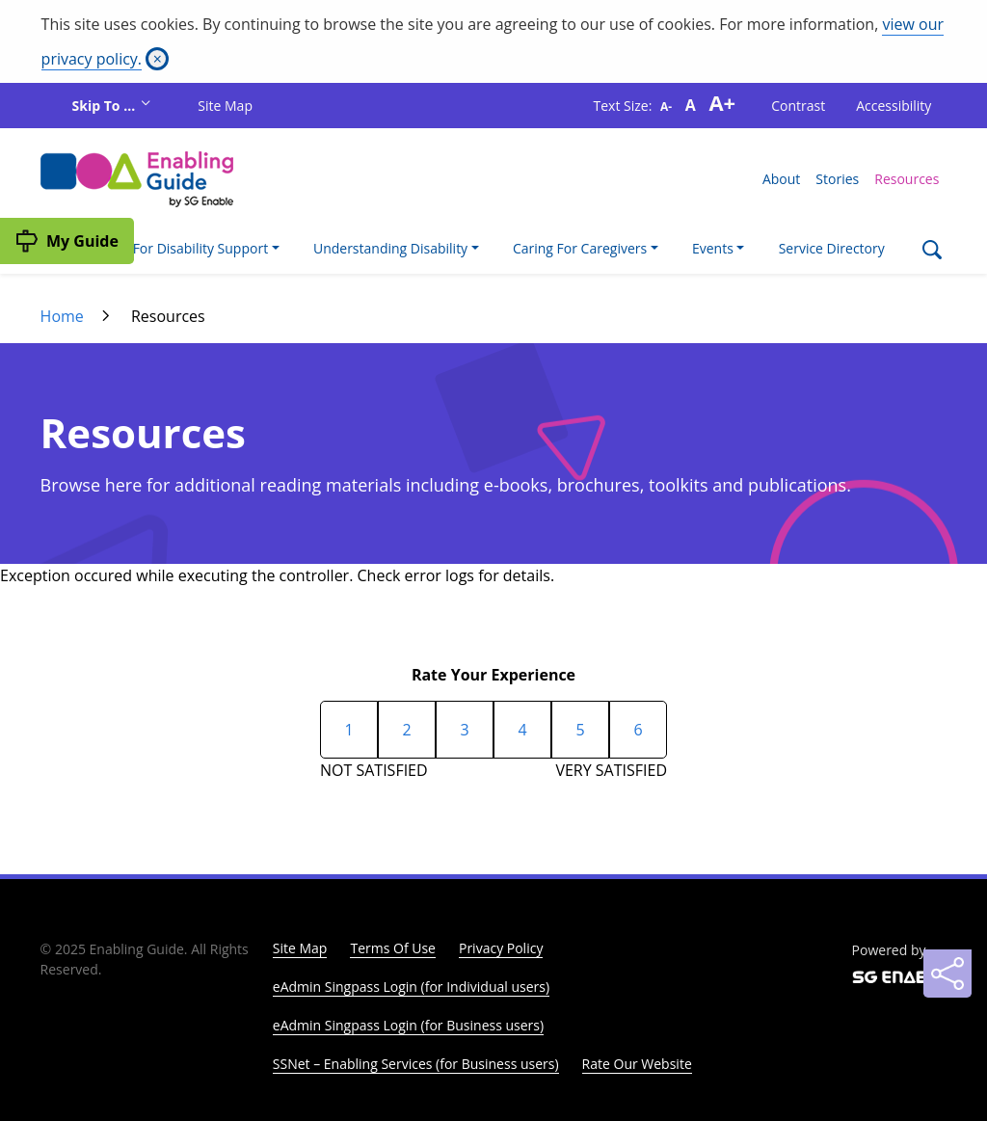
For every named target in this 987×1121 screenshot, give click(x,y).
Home (62, 316)
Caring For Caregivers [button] (580, 248)
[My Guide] (67, 241)
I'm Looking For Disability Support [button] (162, 248)
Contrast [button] (798, 105)
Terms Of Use (393, 948)
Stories (837, 179)
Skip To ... (105, 105)
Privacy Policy (501, 948)
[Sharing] (947, 973)
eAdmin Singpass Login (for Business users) (408, 1025)
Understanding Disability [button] (390, 248)
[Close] (157, 58)
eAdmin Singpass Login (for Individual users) (411, 986)
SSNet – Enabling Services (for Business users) (416, 1063)
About (781, 179)
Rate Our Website (637, 1063)
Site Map (225, 105)
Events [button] (713, 248)
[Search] (932, 252)
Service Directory (832, 248)
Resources (906, 179)
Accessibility (893, 105)
